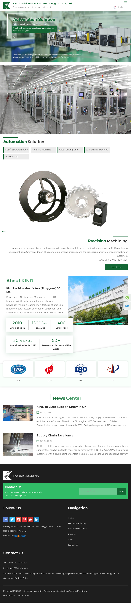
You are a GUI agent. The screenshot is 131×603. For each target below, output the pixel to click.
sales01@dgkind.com (19, 568)
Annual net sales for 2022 (23, 345)
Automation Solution (77, 529)
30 (22, 340)
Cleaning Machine (41, 149)
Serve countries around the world (56, 347)
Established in (17, 328)
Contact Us (73, 545)
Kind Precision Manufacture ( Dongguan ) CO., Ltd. (34, 290)
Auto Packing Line (68, 149)
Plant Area (39, 328)
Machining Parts (41, 591)
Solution (23, 141)
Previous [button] (14, 36)
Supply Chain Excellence (55, 436)
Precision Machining (77, 524)
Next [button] (117, 36)
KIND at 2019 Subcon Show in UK (62, 407)
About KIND (19, 281)
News (70, 540)
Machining (108, 241)
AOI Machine (11, 156)
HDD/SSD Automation (16, 149)
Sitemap (22, 531)
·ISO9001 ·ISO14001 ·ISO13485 (112, 260)
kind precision (23, 596)
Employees (62, 328)
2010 (17, 323)
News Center (67, 398)
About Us (72, 534)
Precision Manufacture (26, 476)
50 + (56, 340)
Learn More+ (116, 267)
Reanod (11, 596)
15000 (39, 323)
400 (62, 323)
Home (71, 518)
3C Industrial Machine (97, 149)
